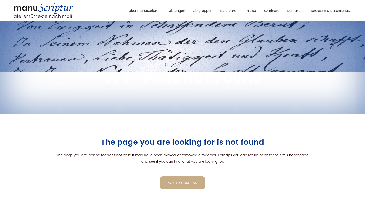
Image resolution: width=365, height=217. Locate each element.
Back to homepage (182, 182)
